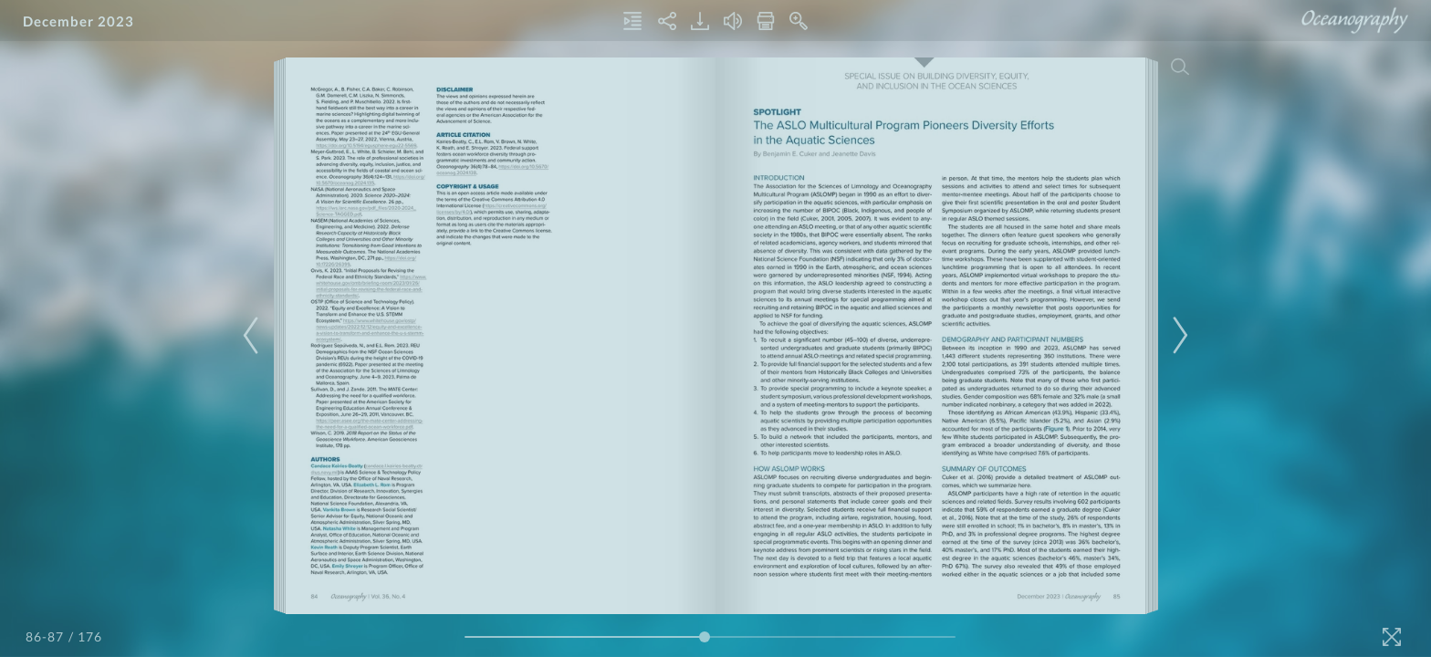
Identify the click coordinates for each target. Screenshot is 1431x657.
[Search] (1180, 66)
